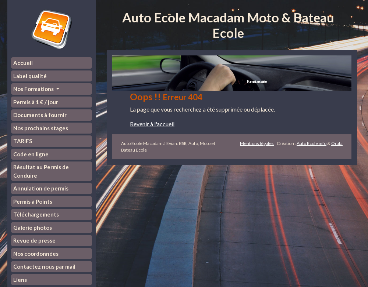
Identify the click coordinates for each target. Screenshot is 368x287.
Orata (337, 143)
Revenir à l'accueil (152, 123)
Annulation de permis (40, 188)
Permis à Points (32, 201)
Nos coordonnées (36, 253)
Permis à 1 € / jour (35, 102)
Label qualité (30, 76)
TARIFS (22, 141)
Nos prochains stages (40, 128)
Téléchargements (36, 214)
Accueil (23, 62)
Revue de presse (34, 240)
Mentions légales (257, 143)
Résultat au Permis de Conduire (41, 171)
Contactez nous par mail (44, 266)
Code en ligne (31, 154)
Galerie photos (32, 227)
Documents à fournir (40, 115)
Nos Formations (34, 89)
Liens (20, 279)
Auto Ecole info (311, 143)
